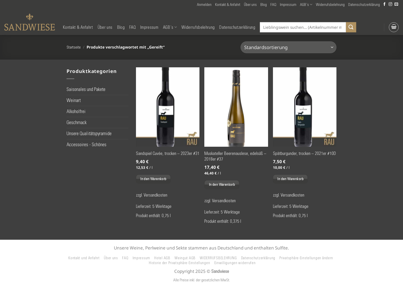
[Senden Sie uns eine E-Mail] (396, 4)
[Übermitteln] (351, 27)
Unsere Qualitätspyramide (89, 133)
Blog (263, 4)
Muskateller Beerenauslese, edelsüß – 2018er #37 (235, 156)
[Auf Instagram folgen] (390, 4)
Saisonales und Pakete (86, 89)
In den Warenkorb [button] (153, 179)
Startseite (74, 47)
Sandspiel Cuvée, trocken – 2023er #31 (167, 153)
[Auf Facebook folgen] (384, 4)
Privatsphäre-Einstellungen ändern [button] (306, 258)
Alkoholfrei (76, 111)
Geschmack (77, 122)
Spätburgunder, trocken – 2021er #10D (304, 153)
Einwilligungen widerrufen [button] (235, 263)
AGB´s (306, 4)
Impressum (288, 4)
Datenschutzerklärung (364, 4)
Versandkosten (155, 195)
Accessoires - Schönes (86, 144)
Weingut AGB (185, 258)
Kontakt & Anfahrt (227, 4)
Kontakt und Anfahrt (84, 258)
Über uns (250, 4)
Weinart (74, 100)
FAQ (273, 4)
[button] (204, 4)
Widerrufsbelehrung (330, 4)
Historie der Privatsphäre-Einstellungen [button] (179, 263)
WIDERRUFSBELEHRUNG (218, 258)
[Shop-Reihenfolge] (288, 47)
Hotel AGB (162, 258)
